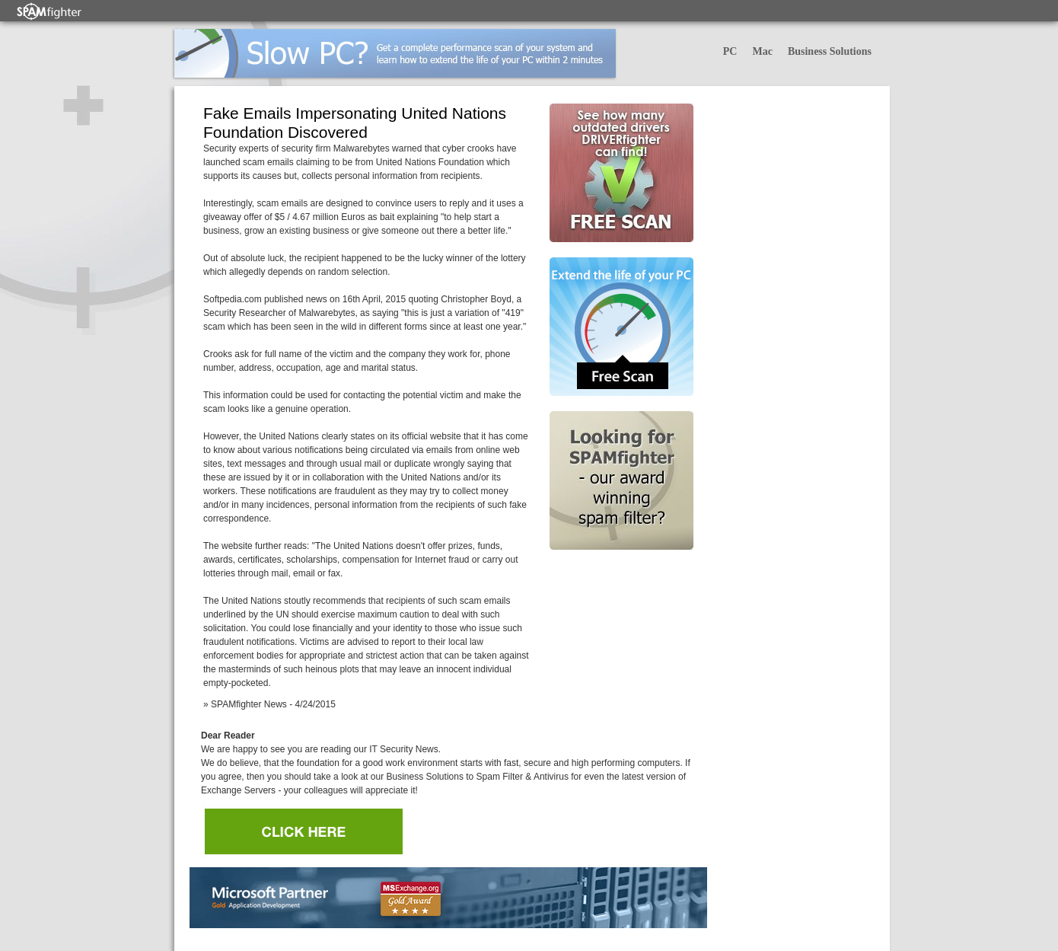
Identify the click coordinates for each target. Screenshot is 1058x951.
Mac (762, 51)
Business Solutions (830, 51)
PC (730, 51)
